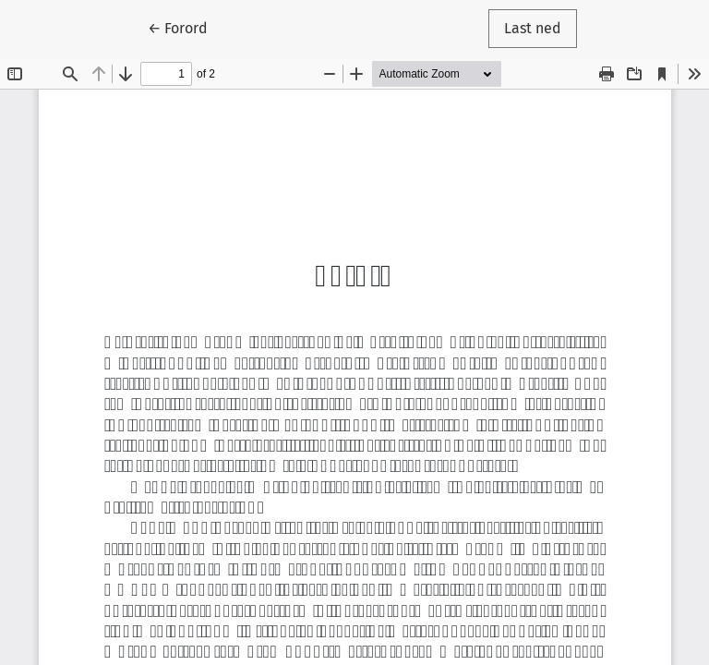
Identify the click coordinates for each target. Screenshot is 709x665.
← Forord (185, 27)
